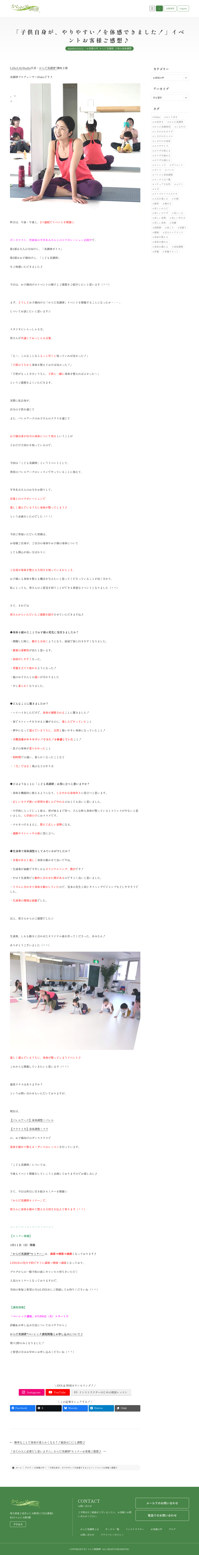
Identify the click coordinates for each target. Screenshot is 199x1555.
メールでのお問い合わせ (162, 1503)
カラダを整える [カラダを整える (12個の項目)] (162, 150)
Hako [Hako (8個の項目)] (157, 117)
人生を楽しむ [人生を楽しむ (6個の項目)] (161, 198)
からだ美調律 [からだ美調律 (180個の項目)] (176, 121)
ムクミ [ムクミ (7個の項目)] (179, 184)
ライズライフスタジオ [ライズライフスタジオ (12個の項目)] (166, 193)
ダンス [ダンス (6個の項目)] (157, 169)
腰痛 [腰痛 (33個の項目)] (156, 232)
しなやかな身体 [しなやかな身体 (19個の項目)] (162, 141)
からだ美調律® (48, 68)
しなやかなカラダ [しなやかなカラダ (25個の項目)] (163, 131)
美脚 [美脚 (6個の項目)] (173, 222)
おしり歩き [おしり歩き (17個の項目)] (172, 117)
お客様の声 (92, 50)
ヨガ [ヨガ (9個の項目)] (156, 189)
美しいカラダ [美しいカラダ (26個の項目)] (161, 213)
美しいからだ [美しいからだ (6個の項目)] (161, 208)
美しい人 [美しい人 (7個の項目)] (178, 213)
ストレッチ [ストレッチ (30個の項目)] (160, 165)
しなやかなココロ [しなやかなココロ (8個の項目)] (163, 136)
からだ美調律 (106, 50)
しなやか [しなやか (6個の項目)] (181, 126)
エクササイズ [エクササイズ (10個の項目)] (161, 145)
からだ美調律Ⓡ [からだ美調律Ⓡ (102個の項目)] (162, 126)
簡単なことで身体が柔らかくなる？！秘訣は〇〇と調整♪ (49, 1442)
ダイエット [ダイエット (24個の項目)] (177, 165)
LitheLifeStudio (20, 68)
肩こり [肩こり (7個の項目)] (170, 227)
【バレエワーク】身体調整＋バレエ (32, 1120)
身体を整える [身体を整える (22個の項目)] (161, 237)
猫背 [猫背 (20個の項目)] (156, 203)
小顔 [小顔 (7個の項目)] (176, 198)
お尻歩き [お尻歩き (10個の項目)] (159, 121)
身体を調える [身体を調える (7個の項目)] (161, 246)
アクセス (18, 1524)
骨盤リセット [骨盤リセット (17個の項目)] (172, 251)
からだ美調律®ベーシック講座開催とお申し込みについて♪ (46, 1334)
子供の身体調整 (123, 50)
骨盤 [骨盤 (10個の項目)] (156, 251)
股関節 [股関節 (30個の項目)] (157, 227)
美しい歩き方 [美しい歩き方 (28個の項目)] (178, 217)
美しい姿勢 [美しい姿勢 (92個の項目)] (160, 217)
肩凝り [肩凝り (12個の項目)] (183, 227)
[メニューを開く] (152, 8)
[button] (159, 8)
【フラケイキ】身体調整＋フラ (29, 1129)
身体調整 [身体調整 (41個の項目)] (178, 246)
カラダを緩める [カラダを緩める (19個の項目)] (162, 155)
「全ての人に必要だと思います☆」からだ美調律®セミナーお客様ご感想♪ (55, 1451)
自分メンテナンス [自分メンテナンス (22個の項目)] (174, 232)
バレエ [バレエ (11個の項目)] (170, 169)
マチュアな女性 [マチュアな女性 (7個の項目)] (162, 184)
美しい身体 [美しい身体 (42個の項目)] (160, 222)
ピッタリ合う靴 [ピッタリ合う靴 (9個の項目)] (162, 179)
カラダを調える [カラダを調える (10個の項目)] (162, 160)
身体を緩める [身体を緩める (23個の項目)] (161, 241)
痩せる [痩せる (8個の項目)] (168, 203)
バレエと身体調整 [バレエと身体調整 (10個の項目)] (163, 174)
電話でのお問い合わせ (162, 1515)
